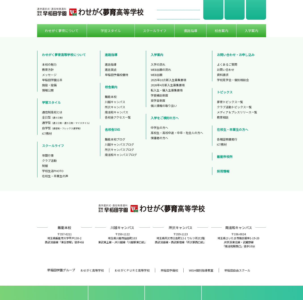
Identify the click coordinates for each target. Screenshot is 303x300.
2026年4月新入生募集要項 (168, 85)
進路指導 (111, 64)
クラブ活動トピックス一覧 (234, 107)
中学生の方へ (159, 127)
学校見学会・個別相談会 (233, 80)
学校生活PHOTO (53, 171)
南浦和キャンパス (116, 112)
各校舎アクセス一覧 (118, 117)
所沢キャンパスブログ (119, 149)
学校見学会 (235, 10)
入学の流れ (158, 64)
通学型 (66, 123)
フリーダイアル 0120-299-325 (178, 5)
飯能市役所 (225, 156)
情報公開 (48, 90)
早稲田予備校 (169, 270)
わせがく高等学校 (92, 270)
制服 (45, 166)
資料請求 (213, 10)
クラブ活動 (49, 160)
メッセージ (49, 75)
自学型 (62, 128)
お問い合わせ (178, 14)
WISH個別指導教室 (201, 270)
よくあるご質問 (227, 64)
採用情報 (223, 171)
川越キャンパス (115, 102)
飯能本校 (111, 97)
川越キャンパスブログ (119, 144)
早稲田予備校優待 (116, 75)
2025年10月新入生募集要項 (168, 80)
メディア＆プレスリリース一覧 (237, 112)
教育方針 (48, 69)
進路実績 (111, 69)
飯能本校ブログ (115, 139)
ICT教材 (47, 133)
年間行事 (48, 155)
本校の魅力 (49, 64)
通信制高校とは (52, 112)
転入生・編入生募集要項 (167, 90)
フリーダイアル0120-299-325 (235, 293)
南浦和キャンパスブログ (121, 155)
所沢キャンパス (115, 107)
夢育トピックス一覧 (230, 102)
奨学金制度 (158, 100)
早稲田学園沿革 (52, 80)
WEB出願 (256, 10)
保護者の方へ (159, 138)
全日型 (53, 117)
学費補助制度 (159, 95)
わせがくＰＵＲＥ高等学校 (132, 270)
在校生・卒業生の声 (55, 176)
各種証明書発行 (227, 139)
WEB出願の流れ (161, 69)
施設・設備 (49, 85)
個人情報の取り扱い (164, 106)
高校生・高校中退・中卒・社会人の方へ (177, 133)
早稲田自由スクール (237, 270)
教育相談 (223, 117)
